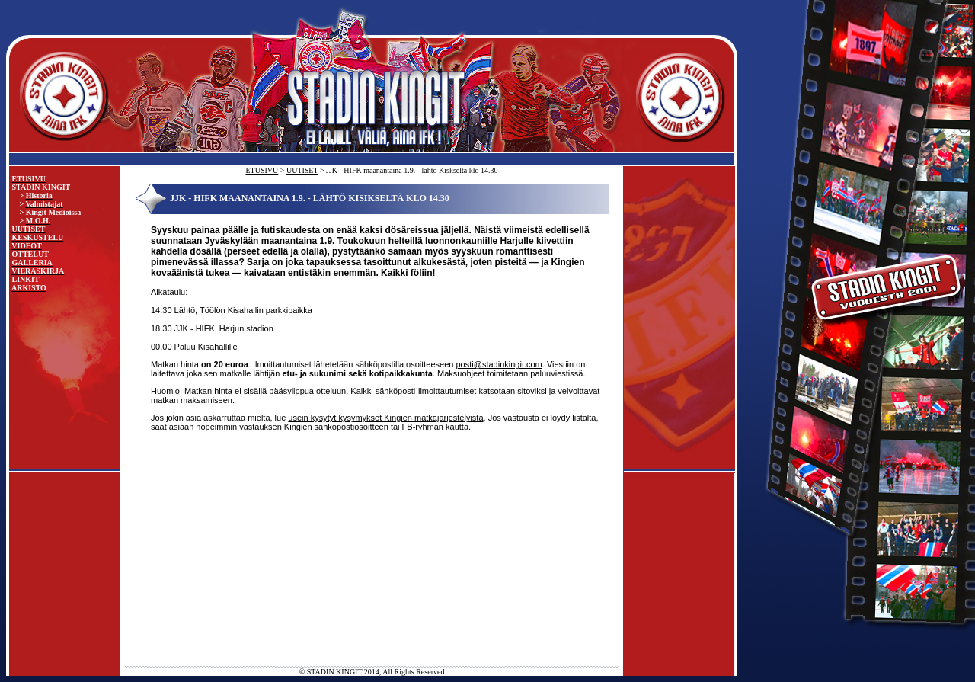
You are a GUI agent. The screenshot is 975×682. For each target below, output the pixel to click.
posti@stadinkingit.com (499, 364)
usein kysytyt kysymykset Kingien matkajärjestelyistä (385, 417)
